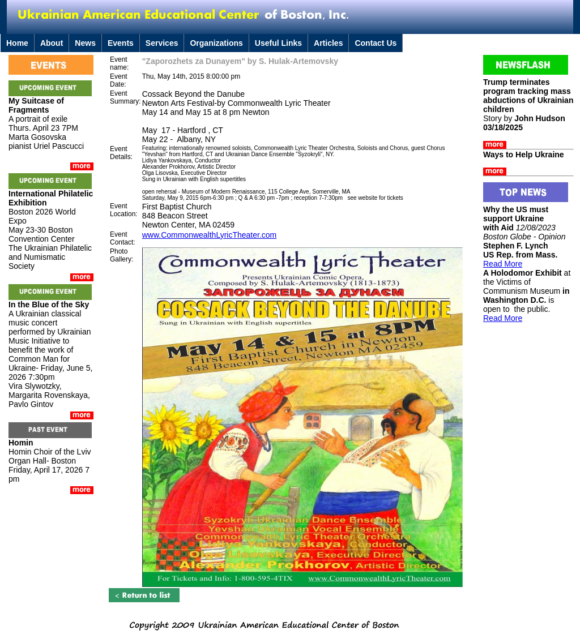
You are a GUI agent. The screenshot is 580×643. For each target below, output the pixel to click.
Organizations (216, 43)
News (85, 43)
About (51, 43)
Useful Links (278, 43)
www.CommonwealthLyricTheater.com (209, 234)
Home (17, 43)
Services (162, 43)
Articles (328, 43)
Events (121, 43)
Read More (502, 263)
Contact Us (375, 43)
